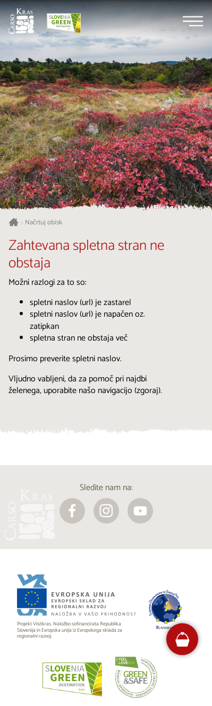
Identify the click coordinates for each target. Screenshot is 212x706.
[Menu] (192, 21)
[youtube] (140, 511)
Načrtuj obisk (43, 222)
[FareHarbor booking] (182, 639)
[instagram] (106, 511)
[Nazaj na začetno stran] (21, 21)
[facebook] (72, 511)
